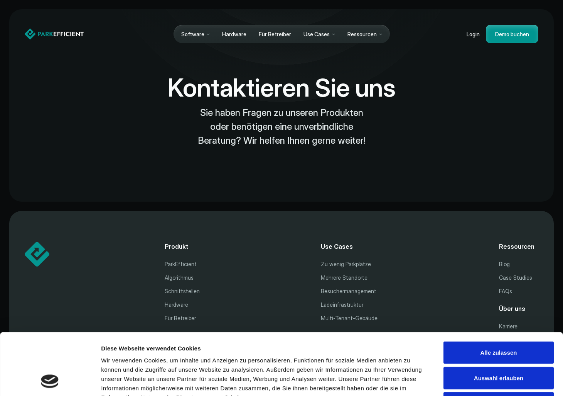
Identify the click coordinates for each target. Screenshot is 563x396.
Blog (504, 264)
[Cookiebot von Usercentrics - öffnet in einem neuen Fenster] (50, 381)
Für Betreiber (275, 34)
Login (473, 34)
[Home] (54, 34)
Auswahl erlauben (498, 320)
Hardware (234, 34)
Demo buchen (512, 34)
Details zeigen (410, 380)
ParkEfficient (181, 264)
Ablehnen (498, 345)
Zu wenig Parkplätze (346, 264)
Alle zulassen (498, 294)
